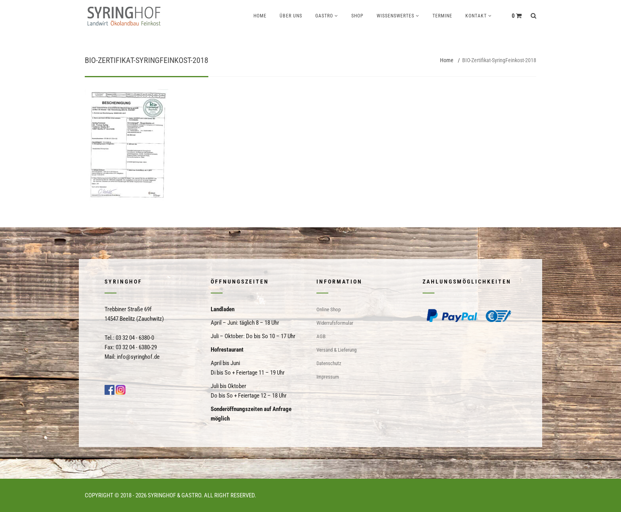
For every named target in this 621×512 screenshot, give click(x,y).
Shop (357, 16)
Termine (442, 16)
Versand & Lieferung (336, 350)
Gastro (324, 16)
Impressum (327, 377)
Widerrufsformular (334, 323)
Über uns (291, 16)
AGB (321, 336)
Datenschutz (328, 363)
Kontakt (476, 16)
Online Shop (328, 309)
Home (260, 16)
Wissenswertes (395, 16)
